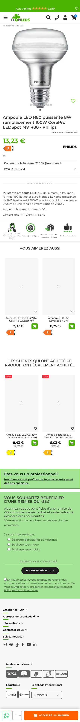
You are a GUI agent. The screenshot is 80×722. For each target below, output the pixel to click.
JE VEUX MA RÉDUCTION (40, 570)
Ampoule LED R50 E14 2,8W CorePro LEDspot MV (21, 319)
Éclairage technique (25, 544)
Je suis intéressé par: (19, 534)
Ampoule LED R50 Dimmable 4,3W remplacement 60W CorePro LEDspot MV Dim (59, 322)
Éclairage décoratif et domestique (34, 539)
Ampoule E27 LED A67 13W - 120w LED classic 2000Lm (21, 436)
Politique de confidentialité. (21, 590)
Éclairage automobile (25, 549)
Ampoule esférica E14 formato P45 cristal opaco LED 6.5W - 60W (58, 437)
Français (47, 695)
